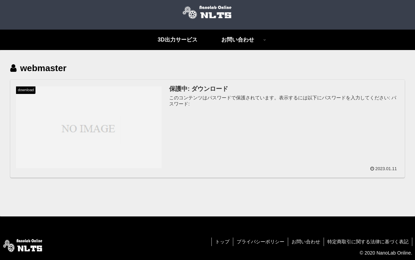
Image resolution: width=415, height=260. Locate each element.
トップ (222, 241)
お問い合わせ (306, 241)
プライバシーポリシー (260, 241)
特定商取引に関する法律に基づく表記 (368, 241)
